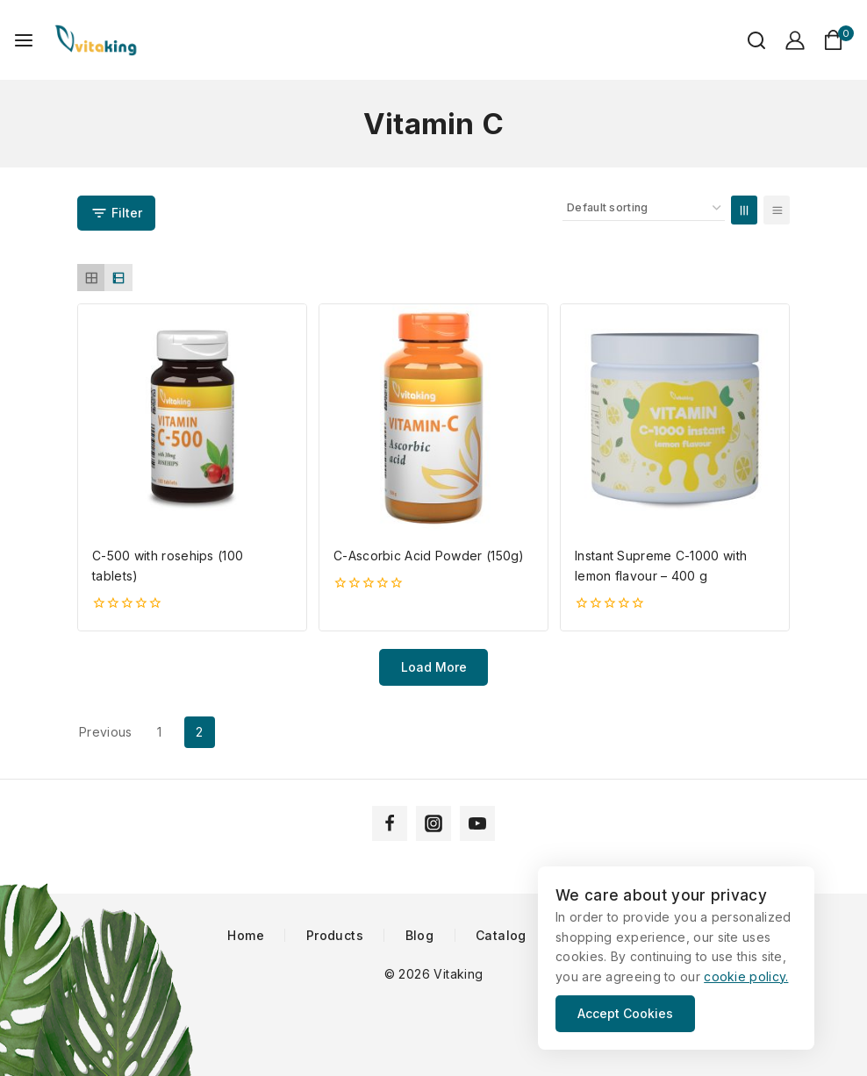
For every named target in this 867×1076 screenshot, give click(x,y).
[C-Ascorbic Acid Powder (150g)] (433, 418)
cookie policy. (746, 976)
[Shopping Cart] (838, 40)
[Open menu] (23, 40)
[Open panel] (116, 213)
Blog (419, 936)
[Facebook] (389, 823)
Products (334, 936)
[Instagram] (433, 823)
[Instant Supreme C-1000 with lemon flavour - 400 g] (675, 418)
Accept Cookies (625, 1013)
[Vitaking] (96, 40)
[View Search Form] (747, 40)
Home (245, 936)
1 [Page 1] (159, 731)
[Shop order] (643, 208)
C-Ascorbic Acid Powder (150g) (429, 555)
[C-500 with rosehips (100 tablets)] (192, 418)
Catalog (501, 936)
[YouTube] (477, 823)
